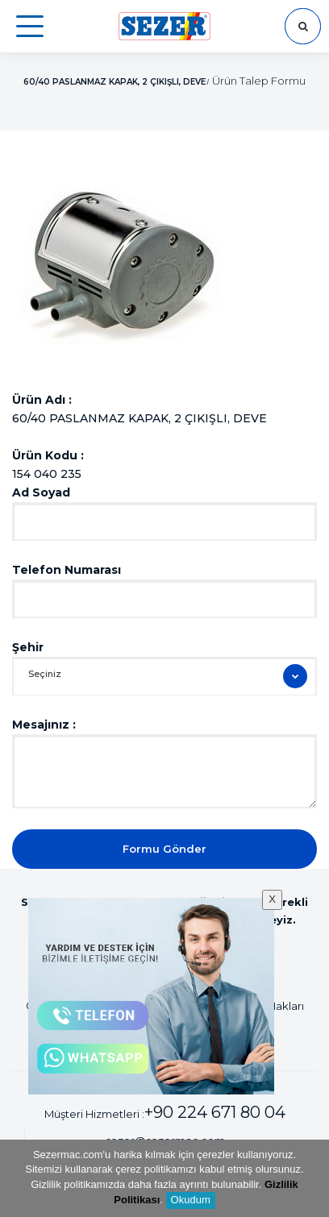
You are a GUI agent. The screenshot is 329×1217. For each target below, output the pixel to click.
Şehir (28, 647)
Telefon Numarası (66, 570)
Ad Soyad (41, 492)
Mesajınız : (44, 724)
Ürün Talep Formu (259, 80)
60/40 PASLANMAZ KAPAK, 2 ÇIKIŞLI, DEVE (114, 82)
